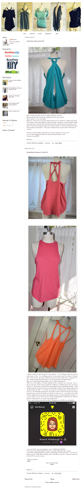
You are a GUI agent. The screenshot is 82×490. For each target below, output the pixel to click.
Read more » (30, 139)
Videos (57, 33)
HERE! (28, 461)
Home (24, 33)
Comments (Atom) (36, 486)
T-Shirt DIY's (32, 33)
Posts (5, 123)
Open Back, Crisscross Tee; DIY (35, 41)
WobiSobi (14, 39)
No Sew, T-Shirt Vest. (14, 111)
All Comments (7, 125)
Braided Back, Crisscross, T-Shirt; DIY (37, 152)
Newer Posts (29, 479)
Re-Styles (40, 33)
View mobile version (52, 482)
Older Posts (75, 479)
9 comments (47, 143)
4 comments (47, 473)
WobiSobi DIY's (48, 33)
